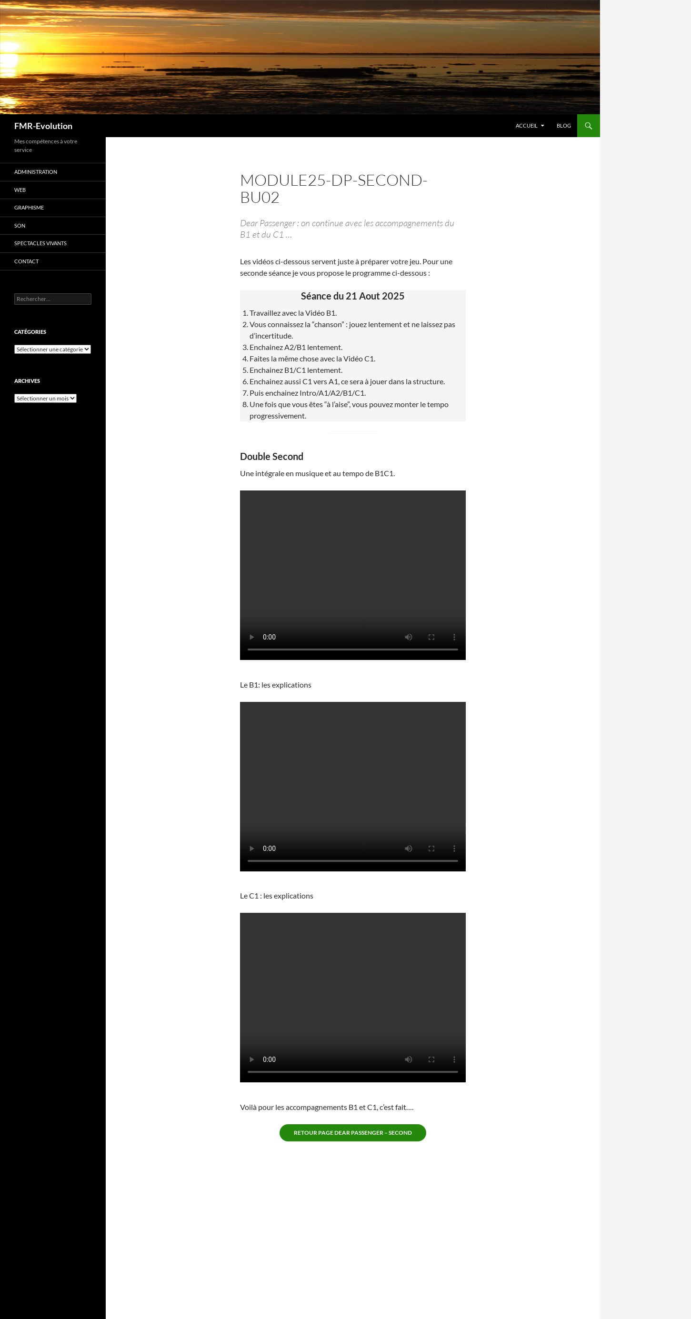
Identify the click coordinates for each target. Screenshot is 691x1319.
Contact (26, 261)
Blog (564, 125)
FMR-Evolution (43, 125)
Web (20, 190)
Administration (35, 172)
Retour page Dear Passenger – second (353, 1132)
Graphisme (29, 207)
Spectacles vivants (40, 243)
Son (19, 225)
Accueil (527, 125)
